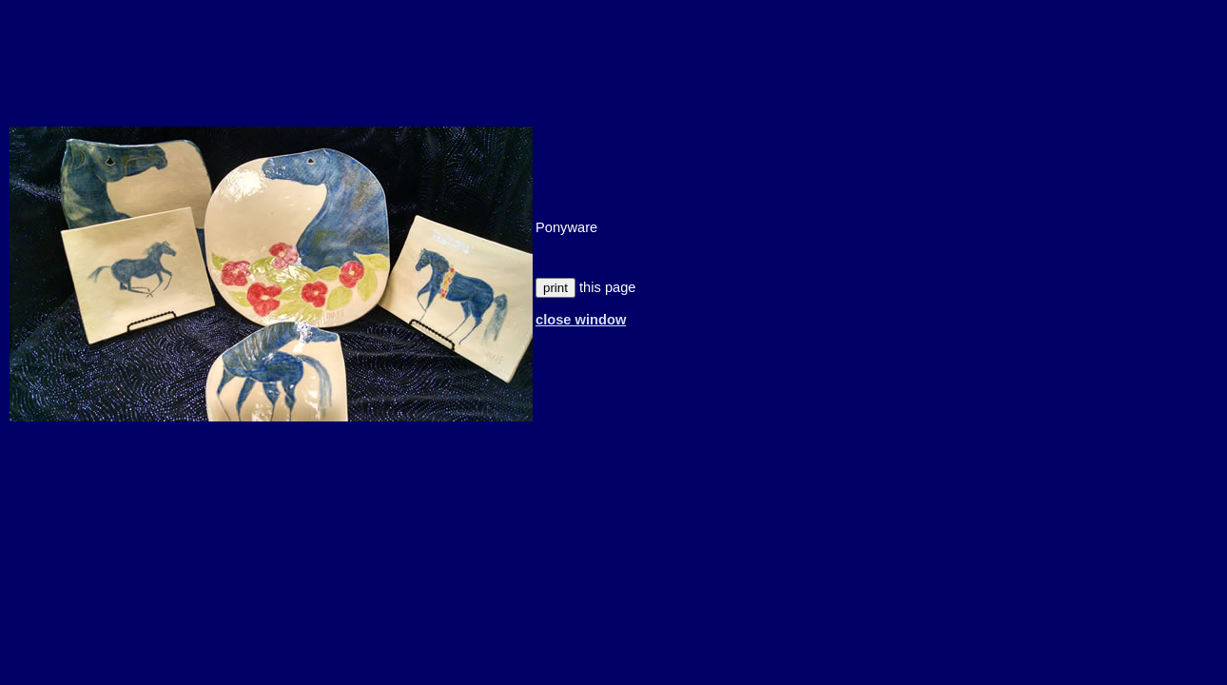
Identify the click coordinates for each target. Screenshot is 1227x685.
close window (581, 319)
